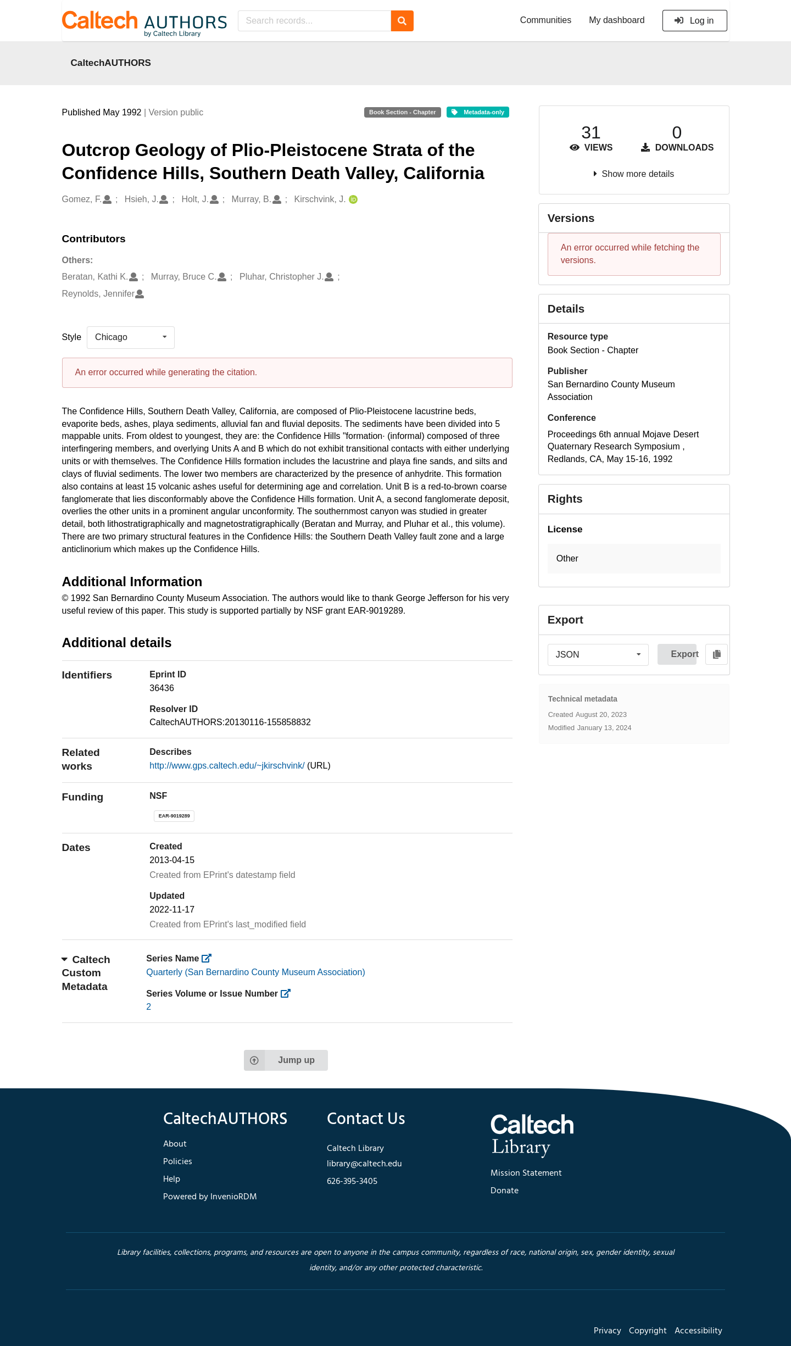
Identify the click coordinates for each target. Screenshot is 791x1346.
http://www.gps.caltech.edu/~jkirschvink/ (228, 765)
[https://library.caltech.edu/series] (210, 958)
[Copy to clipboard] (716, 654)
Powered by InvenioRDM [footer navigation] (210, 1197)
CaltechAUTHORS (111, 62)
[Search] (402, 20)
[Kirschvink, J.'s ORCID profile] (352, 199)
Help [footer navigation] (171, 1179)
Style (72, 337)
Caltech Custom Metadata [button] (86, 973)
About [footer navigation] (175, 1144)
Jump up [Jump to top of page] (279, 1060)
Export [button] (684, 654)
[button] (634, 559)
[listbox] (131, 337)
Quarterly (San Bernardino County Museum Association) (255, 972)
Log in (694, 20)
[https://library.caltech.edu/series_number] (289, 993)
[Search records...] (314, 20)
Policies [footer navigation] (177, 1162)
